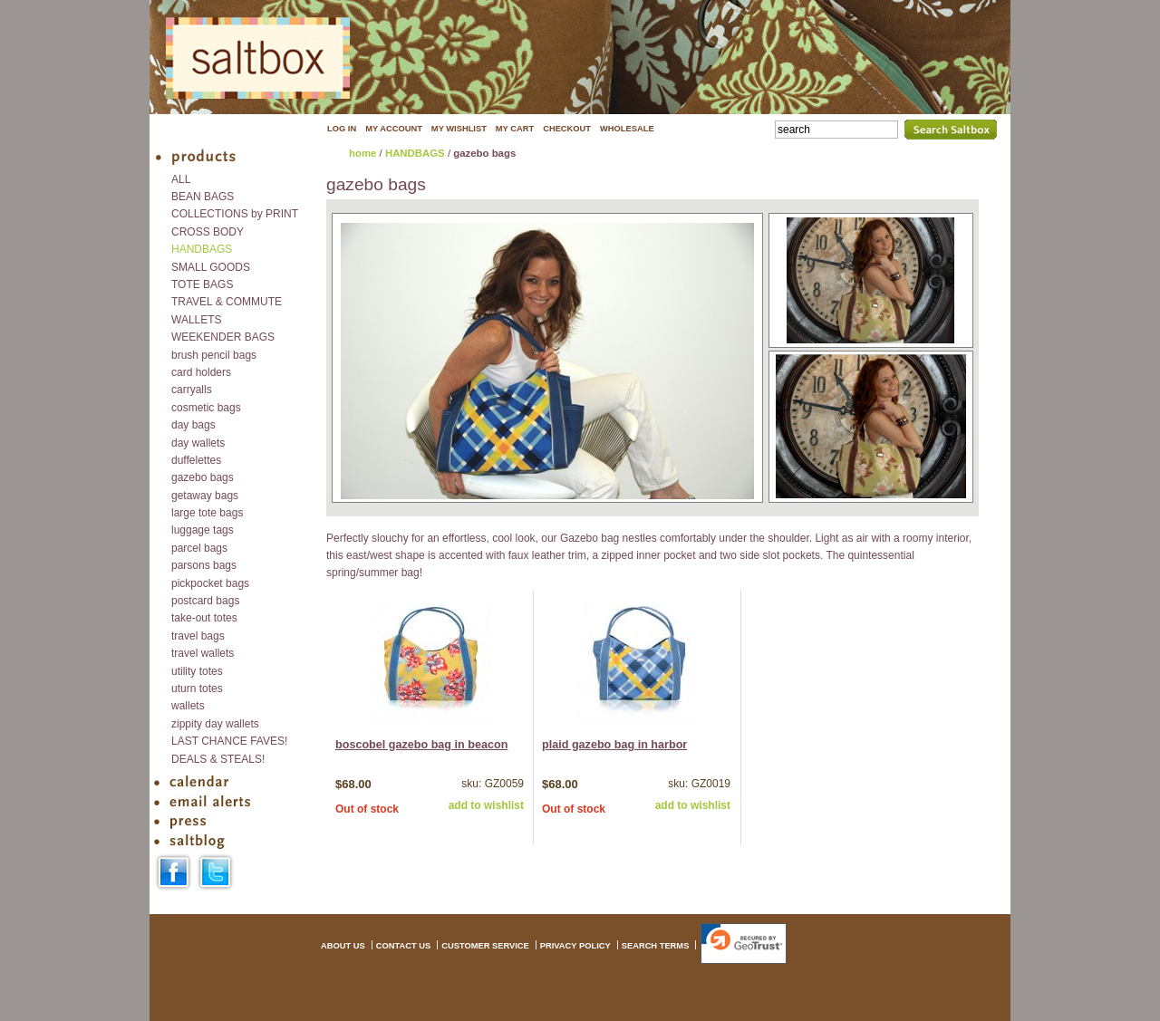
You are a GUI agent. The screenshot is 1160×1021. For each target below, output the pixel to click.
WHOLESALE (627, 128)
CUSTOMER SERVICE (485, 945)
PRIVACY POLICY (575, 945)
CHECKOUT (567, 128)
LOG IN (341, 128)
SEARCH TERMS (656, 945)
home (362, 153)
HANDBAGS (415, 153)
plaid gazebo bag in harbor (614, 744)
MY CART (515, 128)
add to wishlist (486, 805)
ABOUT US (343, 945)
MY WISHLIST (459, 128)
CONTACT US (403, 945)
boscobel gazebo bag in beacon (421, 744)
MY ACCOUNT (393, 128)
